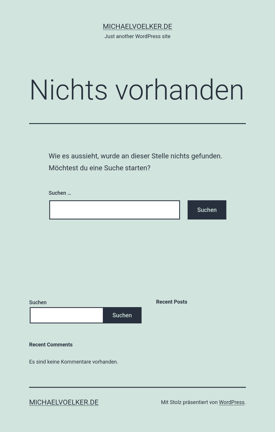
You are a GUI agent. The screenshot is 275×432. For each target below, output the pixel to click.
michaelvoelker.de (137, 26)
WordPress (231, 402)
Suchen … (60, 193)
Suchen (38, 302)
